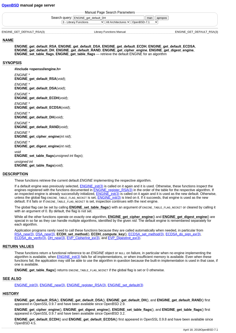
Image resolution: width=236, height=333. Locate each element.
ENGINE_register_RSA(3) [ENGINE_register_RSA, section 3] (112, 190)
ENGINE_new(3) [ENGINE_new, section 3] (52, 285)
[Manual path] (144, 22)
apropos (162, 17)
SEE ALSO (12, 279)
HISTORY (11, 294)
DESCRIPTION (15, 174)
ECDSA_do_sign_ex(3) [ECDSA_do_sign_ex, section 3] (183, 234)
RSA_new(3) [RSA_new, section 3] (24, 234)
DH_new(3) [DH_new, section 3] (56, 238)
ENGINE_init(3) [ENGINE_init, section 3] (91, 186)
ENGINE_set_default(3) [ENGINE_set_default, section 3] (125, 285)
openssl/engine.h (45, 69)
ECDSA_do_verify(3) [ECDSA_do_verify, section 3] (30, 238)
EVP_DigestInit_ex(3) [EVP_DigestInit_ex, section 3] (124, 238)
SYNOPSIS (12, 63)
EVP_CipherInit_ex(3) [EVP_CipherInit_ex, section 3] (83, 238)
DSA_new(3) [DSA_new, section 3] (45, 234)
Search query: (98, 17)
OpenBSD (10, 5)
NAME (8, 40)
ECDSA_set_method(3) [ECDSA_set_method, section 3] (146, 234)
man (149, 17)
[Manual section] (83, 22)
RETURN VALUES (18, 246)
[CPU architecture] (117, 22)
